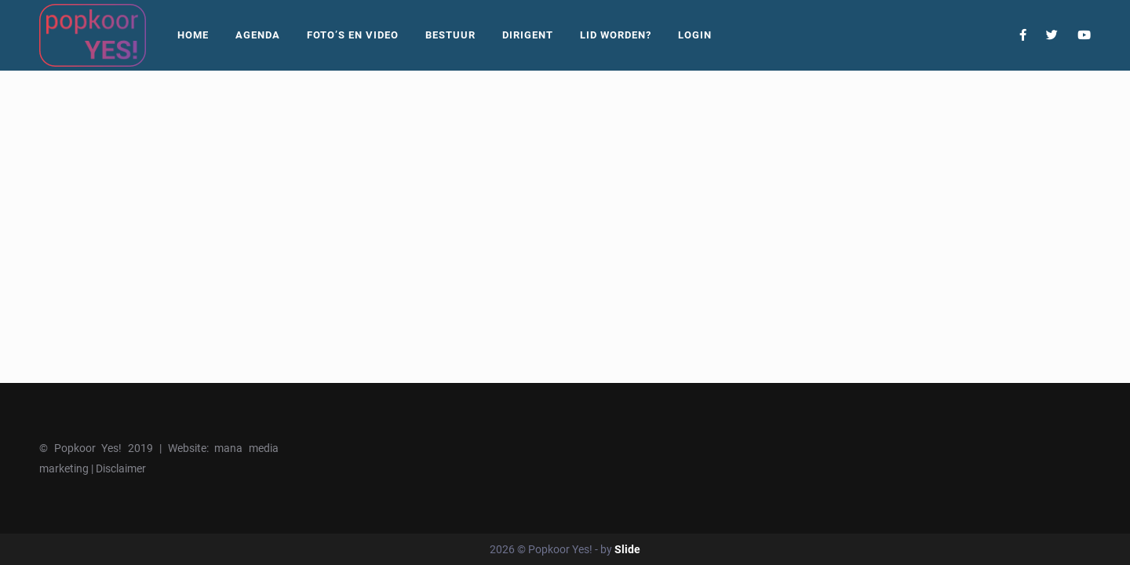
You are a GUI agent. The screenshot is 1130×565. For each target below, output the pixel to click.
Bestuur (450, 35)
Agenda (257, 35)
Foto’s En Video (353, 35)
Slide (627, 549)
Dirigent (527, 35)
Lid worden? (615, 35)
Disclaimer (121, 468)
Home (193, 35)
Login (695, 35)
